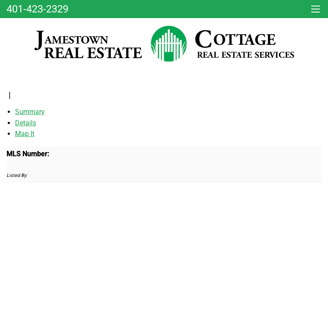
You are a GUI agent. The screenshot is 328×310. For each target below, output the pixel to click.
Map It (24, 134)
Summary (30, 112)
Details (25, 123)
